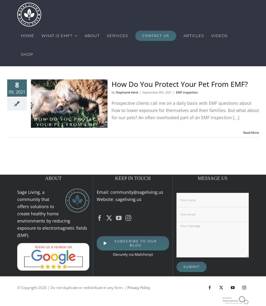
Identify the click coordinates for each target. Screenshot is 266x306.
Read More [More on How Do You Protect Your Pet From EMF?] (251, 132)
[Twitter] (109, 218)
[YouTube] (119, 218)
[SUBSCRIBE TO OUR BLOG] (133, 243)
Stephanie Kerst (127, 92)
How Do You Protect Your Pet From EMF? (180, 84)
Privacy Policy (138, 287)
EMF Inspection (187, 92)
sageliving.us (128, 199)
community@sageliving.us (136, 192)
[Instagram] (128, 218)
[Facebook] (99, 218)
